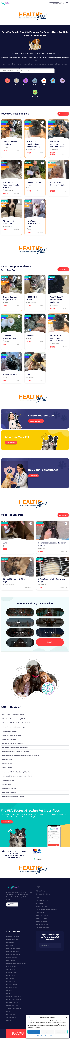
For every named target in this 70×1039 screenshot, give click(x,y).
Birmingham (19, 612)
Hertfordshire (32, 302)
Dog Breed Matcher (12, 937)
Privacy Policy (41, 1035)
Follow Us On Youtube (13, 955)
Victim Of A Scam (41, 907)
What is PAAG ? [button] (8, 761)
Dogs (7, 85)
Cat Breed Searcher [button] (9, 794)
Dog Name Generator (13, 940)
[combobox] (10, 70)
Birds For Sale (10, 976)
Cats (16, 85)
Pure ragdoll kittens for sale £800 (33, 223)
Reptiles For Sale (11, 988)
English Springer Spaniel (33, 183)
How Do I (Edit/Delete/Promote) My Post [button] (16, 724)
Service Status (11, 1018)
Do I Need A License (42, 925)
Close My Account (12, 1006)
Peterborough (8, 226)
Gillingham (31, 376)
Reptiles (35, 96)
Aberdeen (42, 547)
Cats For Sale (10, 970)
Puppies (30, 335)
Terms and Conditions (51, 1035)
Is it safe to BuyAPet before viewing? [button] (15, 749)
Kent (29, 338)
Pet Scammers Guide (42, 901)
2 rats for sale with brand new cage (51, 579)
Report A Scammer (12, 1003)
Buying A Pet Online (42, 916)
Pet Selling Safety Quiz (13, 1000)
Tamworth (43, 583)
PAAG (38, 898)
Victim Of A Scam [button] (9, 769)
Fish (43, 85)
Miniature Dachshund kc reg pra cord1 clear (58, 144)
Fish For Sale (10, 979)
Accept (34, 1032)
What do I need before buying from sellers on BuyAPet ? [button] (21, 757)
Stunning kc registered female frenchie (11, 184)
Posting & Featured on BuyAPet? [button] (14, 720)
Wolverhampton (9, 190)
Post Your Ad (11, 442)
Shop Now (33, 475)
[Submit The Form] (58, 946)
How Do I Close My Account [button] (12, 736)
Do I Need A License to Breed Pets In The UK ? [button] (18, 777)
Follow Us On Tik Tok (12, 952)
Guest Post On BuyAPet (13, 997)
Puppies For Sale (11, 958)
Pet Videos (9, 946)
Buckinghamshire (9, 583)
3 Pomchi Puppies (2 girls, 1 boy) (14, 579)
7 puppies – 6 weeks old (8, 222)
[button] (67, 1017)
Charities (9, 991)
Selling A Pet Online (42, 919)
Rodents (62, 85)
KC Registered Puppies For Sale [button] (13, 798)
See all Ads (63, 114)
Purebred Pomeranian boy (10, 337)
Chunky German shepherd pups (10, 143)
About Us (9, 1012)
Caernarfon (55, 304)
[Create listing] (56, 70)
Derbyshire (48, 622)
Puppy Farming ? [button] (8, 765)
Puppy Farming (40, 913)
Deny (47, 1032)
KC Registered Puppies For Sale (16, 964)
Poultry (53, 85)
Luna (5, 542)
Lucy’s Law (39, 904)
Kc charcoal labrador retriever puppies (52, 543)
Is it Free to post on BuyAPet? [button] (13, 744)
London (30, 228)
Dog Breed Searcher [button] (10, 789)
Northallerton (31, 149)
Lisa (28, 374)
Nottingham (55, 149)
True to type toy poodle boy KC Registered (57, 299)
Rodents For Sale (11, 985)
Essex (6, 544)
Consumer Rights (41, 922)
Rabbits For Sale (11, 973)
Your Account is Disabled (14, 1009)
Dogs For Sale (10, 961)
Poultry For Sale (11, 982)
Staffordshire (19, 633)
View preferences (61, 1032)
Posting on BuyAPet (42, 928)
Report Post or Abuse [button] (10, 732)
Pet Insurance (10, 1015)
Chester (30, 187)
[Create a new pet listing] (54, 3)
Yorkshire (54, 187)
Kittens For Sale (11, 967)
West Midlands (19, 644)
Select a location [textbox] (8, 70)
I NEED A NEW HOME (32, 298)
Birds (34, 85)
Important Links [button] (8, 781)
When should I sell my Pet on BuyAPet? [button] (16, 753)
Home (8, 994)
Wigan (6, 146)
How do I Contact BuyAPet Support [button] (14, 728)
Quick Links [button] (7, 785)
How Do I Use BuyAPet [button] (10, 740)
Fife (6, 376)
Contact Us (10, 1021)
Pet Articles (10, 943)
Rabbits (25, 85)
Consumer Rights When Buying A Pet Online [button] (17, 773)
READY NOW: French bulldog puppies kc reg (33, 144)
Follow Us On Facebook (13, 949)
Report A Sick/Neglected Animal (46, 910)
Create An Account (36, 421)
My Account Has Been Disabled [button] (13, 716)
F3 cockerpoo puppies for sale (57, 183)
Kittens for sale (9, 374)
